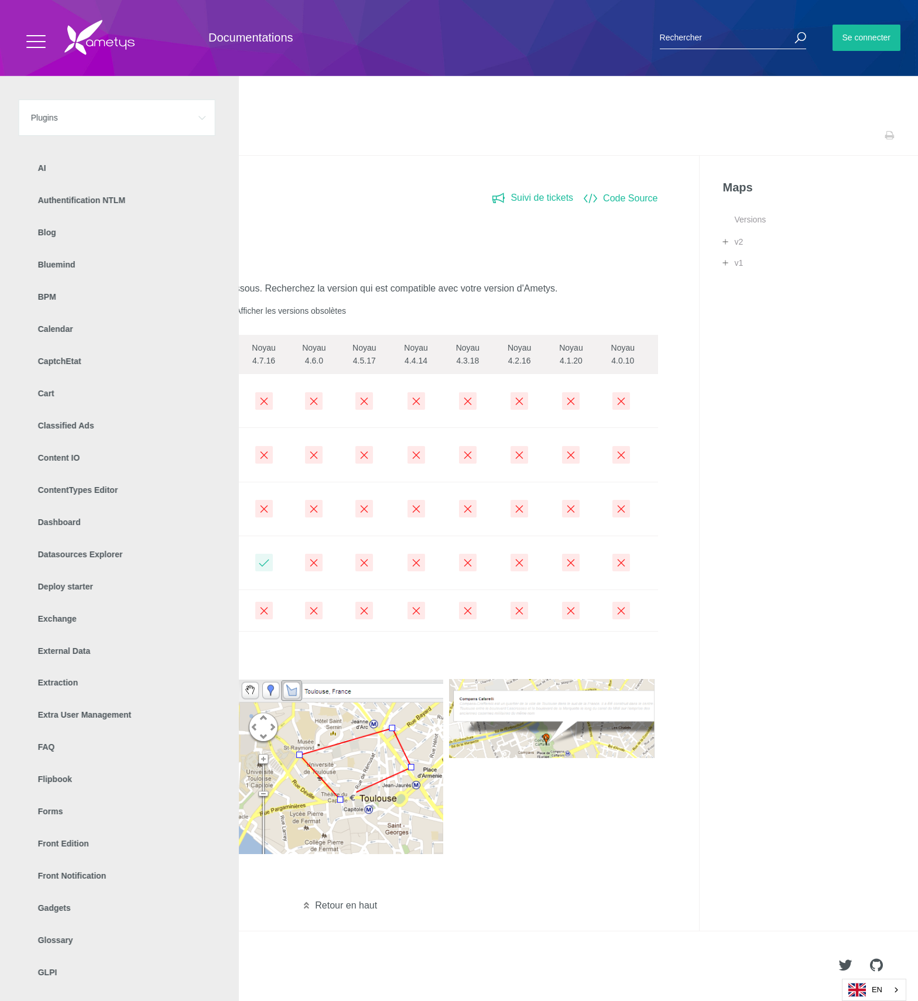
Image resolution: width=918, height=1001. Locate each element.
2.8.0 (49, 501)
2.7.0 (49, 555)
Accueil (34, 135)
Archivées (59, 610)
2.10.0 (51, 393)
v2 (738, 241)
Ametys (77, 966)
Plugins (68, 135)
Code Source (620, 198)
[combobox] (874, 990)
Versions (750, 219)
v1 (738, 263)
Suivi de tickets (532, 198)
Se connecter (866, 37)
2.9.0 (49, 447)
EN (865, 990)
